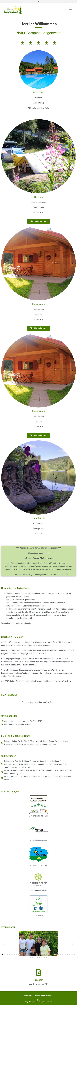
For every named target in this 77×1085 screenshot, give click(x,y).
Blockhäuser (38, 304)
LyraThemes (47, 1002)
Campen (38, 197)
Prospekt (38, 980)
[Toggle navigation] (70, 9)
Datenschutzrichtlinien (43, 996)
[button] (38, 221)
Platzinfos (38, 92)
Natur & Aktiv (38, 518)
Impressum (28, 996)
